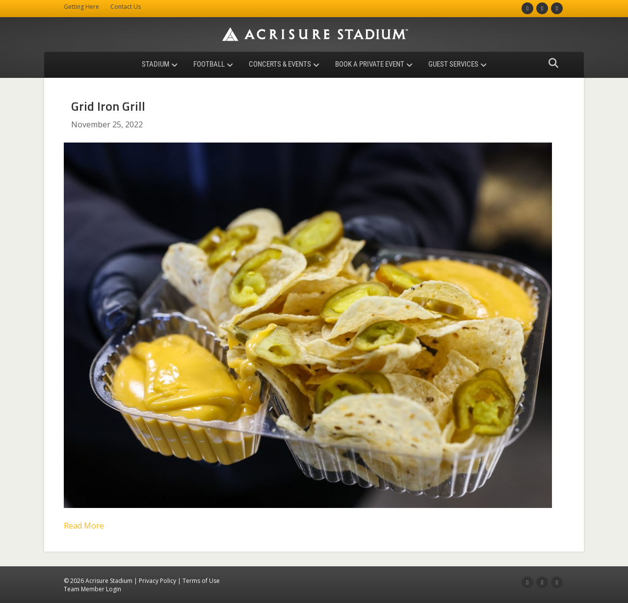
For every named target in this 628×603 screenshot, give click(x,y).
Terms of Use (201, 581)
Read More (84, 525)
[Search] (551, 63)
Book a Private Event (369, 64)
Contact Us (125, 6)
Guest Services (453, 64)
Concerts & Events (280, 64)
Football (209, 64)
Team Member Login (92, 589)
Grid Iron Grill (108, 106)
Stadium (155, 64)
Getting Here (81, 6)
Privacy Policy (157, 581)
